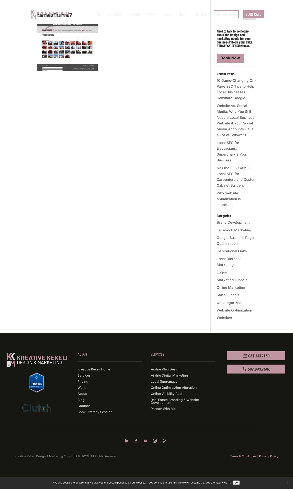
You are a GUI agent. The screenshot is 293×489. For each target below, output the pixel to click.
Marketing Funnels (232, 280)
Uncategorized (229, 303)
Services (115, 14)
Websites (224, 318)
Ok (236, 482)
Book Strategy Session (95, 412)
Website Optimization (234, 310)
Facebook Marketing (234, 230)
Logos (222, 272)
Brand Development (233, 222)
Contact (200, 14)
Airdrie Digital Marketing (169, 375)
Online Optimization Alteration (174, 388)
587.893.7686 (226, 14)
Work (151, 14)
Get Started (259, 356)
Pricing (134, 14)
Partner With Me (163, 409)
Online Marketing (231, 287)
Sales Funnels (228, 295)
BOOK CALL (253, 14)
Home (97, 14)
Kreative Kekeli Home (94, 369)
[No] (288, 483)
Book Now (230, 58)
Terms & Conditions (243, 456)
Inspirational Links (232, 251)
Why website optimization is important (229, 199)
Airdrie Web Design (165, 369)
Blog (182, 14)
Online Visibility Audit (167, 394)
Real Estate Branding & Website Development (175, 401)
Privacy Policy (268, 456)
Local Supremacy (164, 381)
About (167, 14)
